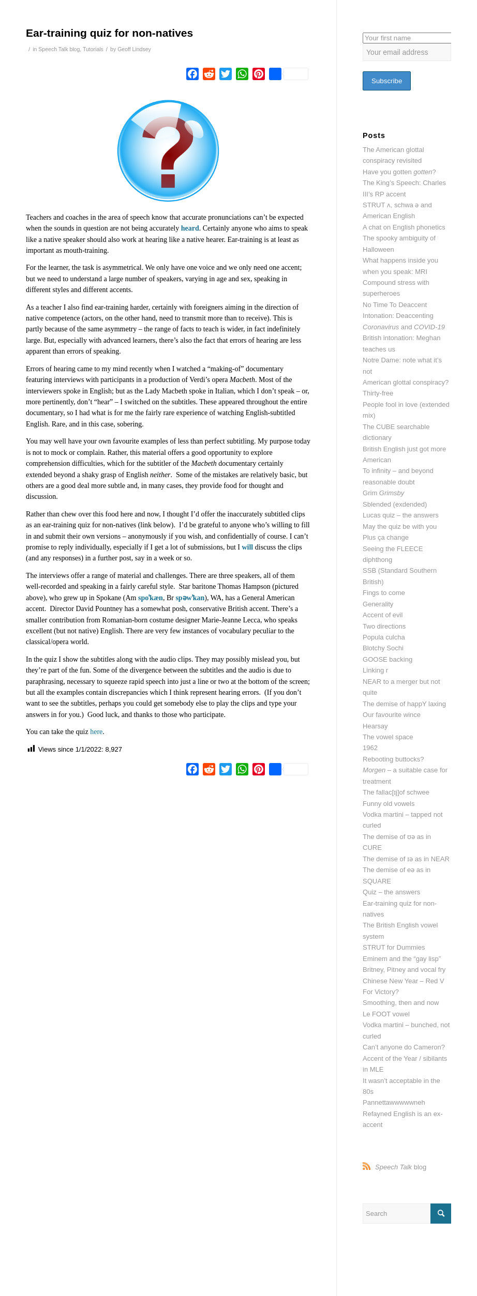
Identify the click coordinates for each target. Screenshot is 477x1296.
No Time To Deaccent (395, 305)
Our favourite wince (392, 715)
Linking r (375, 670)
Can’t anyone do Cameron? (404, 1047)
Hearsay (375, 726)
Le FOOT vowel (386, 1014)
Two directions (384, 626)
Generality (378, 604)
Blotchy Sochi (383, 648)
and (404, 327)
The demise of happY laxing (404, 704)
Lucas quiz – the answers (401, 515)
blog (400, 1167)
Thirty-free (378, 393)
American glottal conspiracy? (406, 382)
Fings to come (384, 593)
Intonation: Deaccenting (398, 315)
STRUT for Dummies (394, 947)
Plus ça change (386, 537)
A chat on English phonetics (404, 227)
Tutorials (93, 49)
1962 (370, 748)
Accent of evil (383, 615)
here (96, 732)
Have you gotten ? (399, 172)
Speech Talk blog (59, 49)
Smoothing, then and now (401, 1003)
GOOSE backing (387, 659)
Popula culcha (384, 637)
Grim (383, 493)
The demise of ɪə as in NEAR (406, 859)
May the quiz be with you (400, 526)
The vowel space (388, 737)
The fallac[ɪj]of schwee (396, 792)
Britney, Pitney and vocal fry (404, 969)
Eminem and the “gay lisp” (402, 959)
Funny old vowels (388, 803)
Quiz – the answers (391, 892)
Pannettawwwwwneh (394, 1102)
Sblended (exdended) (395, 504)
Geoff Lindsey (134, 49)
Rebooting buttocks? (393, 759)
